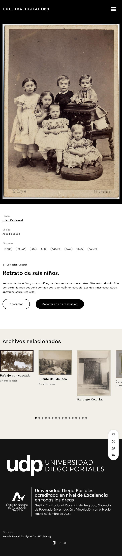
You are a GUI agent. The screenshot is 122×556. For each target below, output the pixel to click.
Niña (33, 249)
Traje (80, 249)
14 (79, 418)
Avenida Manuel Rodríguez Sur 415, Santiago (27, 536)
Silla (68, 249)
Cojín (8, 249)
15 (83, 418)
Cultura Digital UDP (26, 11)
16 (86, 418)
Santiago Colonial (90, 399)
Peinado (56, 249)
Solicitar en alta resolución (59, 304)
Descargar (16, 304)
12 (73, 418)
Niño (43, 249)
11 (69, 418)
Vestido (93, 249)
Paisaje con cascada (15, 375)
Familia (21, 249)
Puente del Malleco (53, 379)
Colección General (13, 220)
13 (76, 418)
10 (66, 418)
